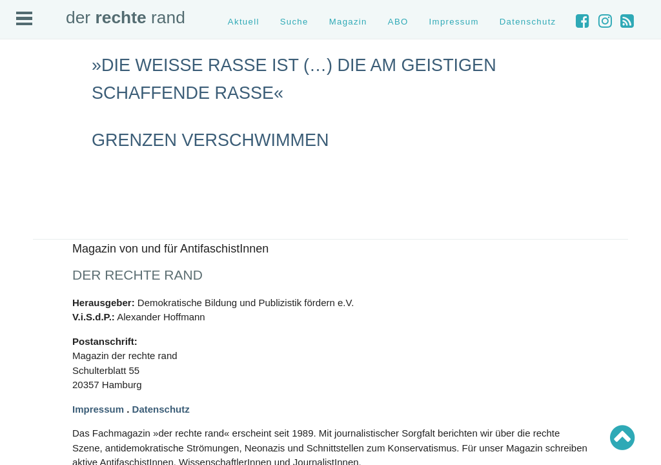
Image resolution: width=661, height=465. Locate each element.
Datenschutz (528, 21)
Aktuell (243, 21)
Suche (294, 21)
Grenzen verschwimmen (210, 140)
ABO (398, 21)
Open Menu (24, 18)
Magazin (348, 21)
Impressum (454, 21)
